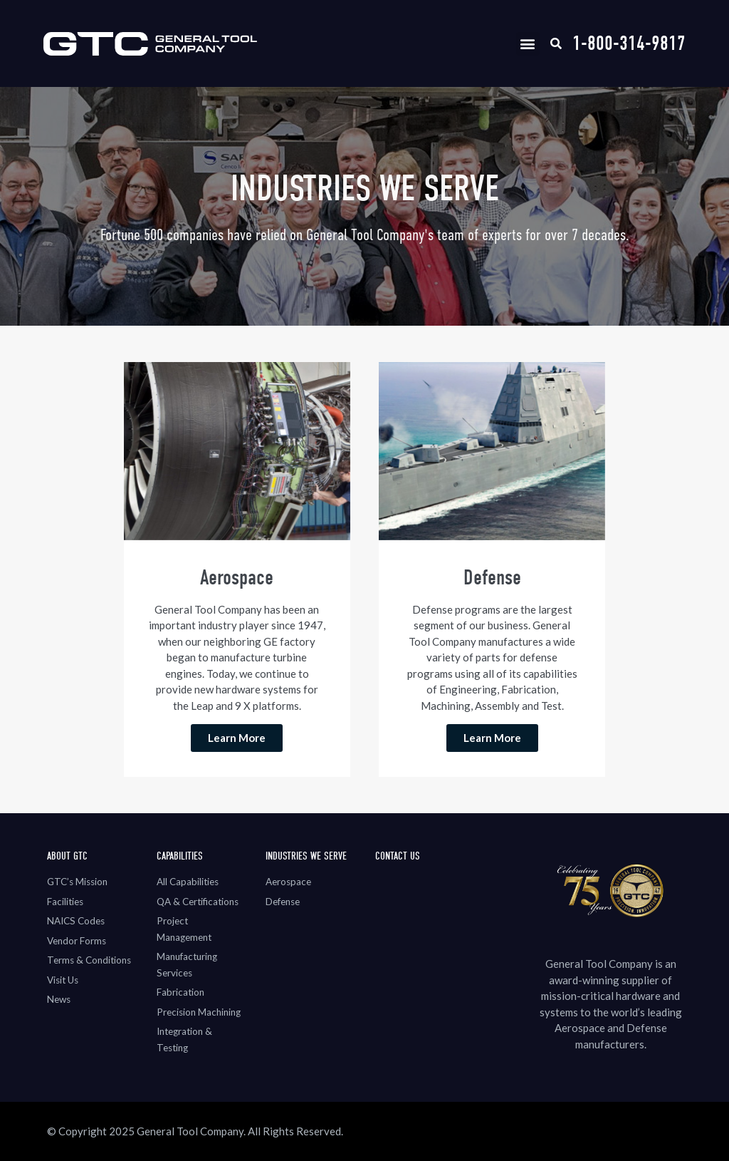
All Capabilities (188, 881)
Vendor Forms (76, 940)
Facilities (65, 901)
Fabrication (180, 992)
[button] (528, 44)
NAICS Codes (76, 921)
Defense (283, 901)
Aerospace (288, 881)
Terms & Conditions (89, 960)
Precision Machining (199, 1012)
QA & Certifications (197, 901)
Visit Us (62, 980)
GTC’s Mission (77, 881)
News (58, 999)
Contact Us (397, 856)
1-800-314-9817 (629, 43)
